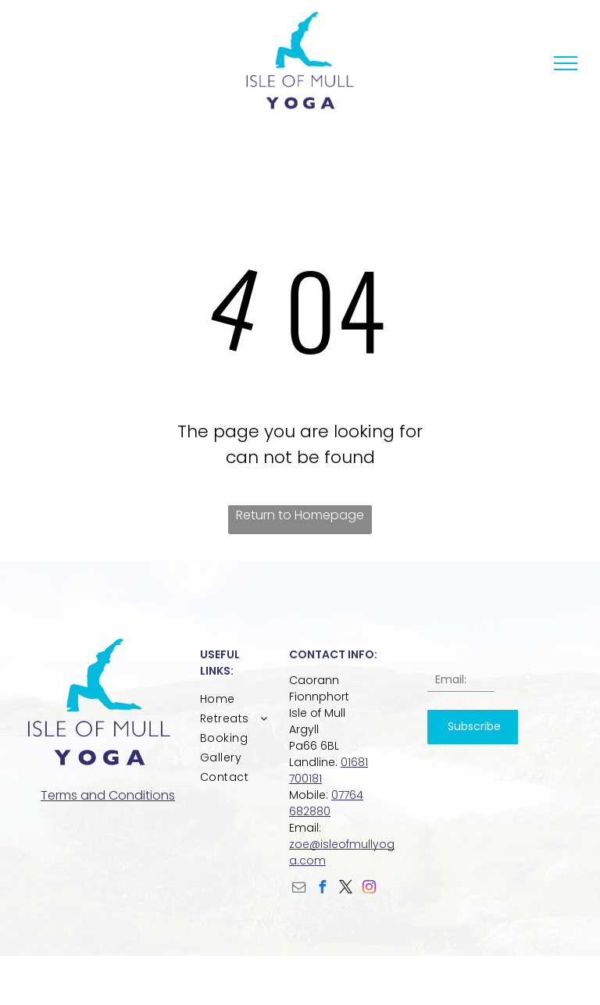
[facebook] (322, 889)
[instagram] (369, 889)
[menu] (565, 63)
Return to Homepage (300, 515)
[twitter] (346, 889)
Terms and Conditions (108, 795)
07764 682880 (326, 803)
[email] (299, 889)
